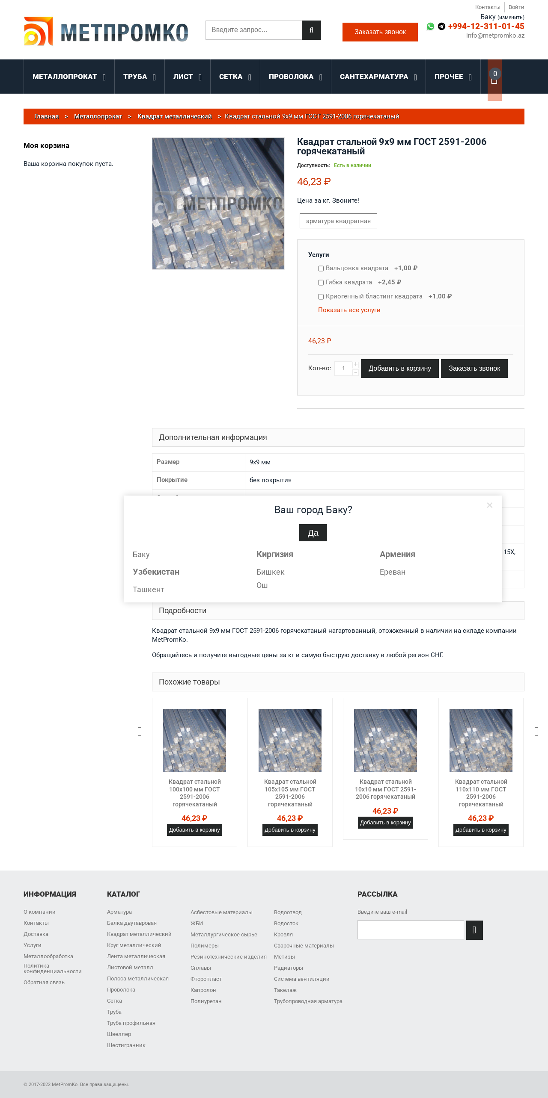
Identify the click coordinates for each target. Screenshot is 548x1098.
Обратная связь (44, 982)
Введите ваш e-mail (382, 912)
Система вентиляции (302, 979)
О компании (40, 912)
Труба (114, 1012)
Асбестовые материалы (222, 912)
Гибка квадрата (364, 282)
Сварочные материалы (304, 945)
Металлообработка (48, 956)
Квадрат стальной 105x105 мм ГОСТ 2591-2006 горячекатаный (290, 793)
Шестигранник (126, 1045)
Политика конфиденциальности (53, 968)
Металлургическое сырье (224, 934)
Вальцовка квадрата (372, 268)
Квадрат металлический (139, 934)
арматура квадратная (338, 221)
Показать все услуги (349, 310)
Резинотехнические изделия (229, 956)
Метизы (284, 956)
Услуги (318, 255)
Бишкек (270, 571)
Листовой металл (130, 967)
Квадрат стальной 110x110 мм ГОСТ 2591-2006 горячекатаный (481, 793)
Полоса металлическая (138, 978)
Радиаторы (288, 968)
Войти (516, 7)
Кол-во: (319, 368)
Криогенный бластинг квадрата (389, 296)
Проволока (121, 989)
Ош (262, 585)
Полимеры (205, 945)
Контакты (487, 7)
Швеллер (119, 1034)
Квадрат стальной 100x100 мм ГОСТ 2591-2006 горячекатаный (195, 793)
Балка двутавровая (132, 923)
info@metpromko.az (495, 35)
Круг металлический (134, 945)
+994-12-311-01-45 (486, 26)
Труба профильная (131, 1023)
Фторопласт (206, 979)
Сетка (114, 1001)
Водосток (286, 923)
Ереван (392, 571)
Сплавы (201, 968)
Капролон (203, 990)
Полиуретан (206, 1001)
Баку (141, 554)
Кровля (283, 934)
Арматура (119, 912)
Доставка (36, 934)
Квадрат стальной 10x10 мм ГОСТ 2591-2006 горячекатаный (385, 789)
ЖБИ (197, 923)
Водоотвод (288, 912)
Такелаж (285, 990)
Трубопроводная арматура (308, 1001)
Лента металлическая (136, 956)
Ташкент (148, 589)
